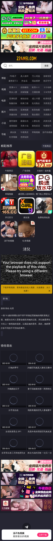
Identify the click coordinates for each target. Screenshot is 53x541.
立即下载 (43, 534)
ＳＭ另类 (47, 92)
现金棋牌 (36, 80)
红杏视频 (13, 137)
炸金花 (24, 80)
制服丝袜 (13, 103)
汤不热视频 (47, 132)
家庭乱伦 (24, 121)
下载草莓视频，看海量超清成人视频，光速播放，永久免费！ (27, 289)
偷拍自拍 (24, 98)
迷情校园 (13, 125)
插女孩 (13, 132)
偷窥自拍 (13, 109)
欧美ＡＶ (36, 87)
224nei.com (26, 58)
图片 (3, 111)
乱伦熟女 (36, 103)
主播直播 (36, 92)
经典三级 (24, 103)
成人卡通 (36, 98)
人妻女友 (36, 121)
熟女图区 (36, 114)
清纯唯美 (24, 114)
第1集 (5, 298)
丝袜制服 (24, 92)
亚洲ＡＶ (13, 87)
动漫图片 (47, 109)
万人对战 (36, 76)
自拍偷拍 (24, 87)
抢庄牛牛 (47, 80)
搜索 (46, 65)
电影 (3, 100)
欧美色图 (36, 109)
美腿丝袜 (13, 114)
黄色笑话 (36, 125)
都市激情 (13, 121)
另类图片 (47, 114)
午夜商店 (24, 132)
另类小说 (24, 125)
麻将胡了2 (13, 80)
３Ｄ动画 (47, 87)
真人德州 (24, 76)
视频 (3, 89)
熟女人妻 (13, 92)
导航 (3, 134)
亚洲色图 (24, 109)
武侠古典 (47, 121)
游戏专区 (47, 76)
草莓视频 (36, 132)
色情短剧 (24, 137)
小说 (3, 123)
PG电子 (13, 76)
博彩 (3, 78)
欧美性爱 (47, 98)
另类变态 (47, 103)
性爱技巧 (47, 125)
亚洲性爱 (13, 98)
